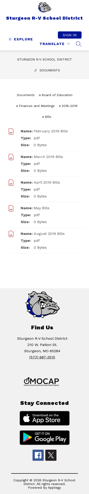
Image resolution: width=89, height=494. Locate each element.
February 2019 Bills (51, 131)
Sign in (70, 35)
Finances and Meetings (37, 106)
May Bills (41, 208)
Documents (50, 70)
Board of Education (57, 95)
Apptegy (54, 487)
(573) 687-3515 (42, 357)
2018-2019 (69, 106)
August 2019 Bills (49, 233)
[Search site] (79, 44)
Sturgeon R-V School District (44, 59)
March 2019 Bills (48, 157)
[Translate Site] (54, 44)
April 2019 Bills (47, 182)
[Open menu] (20, 39)
